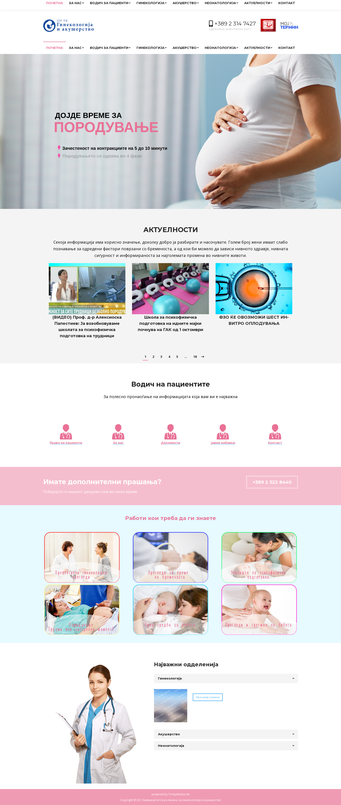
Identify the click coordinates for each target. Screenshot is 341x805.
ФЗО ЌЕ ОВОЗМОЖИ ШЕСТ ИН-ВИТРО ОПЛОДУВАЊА (254, 320)
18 (195, 356)
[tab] (226, 678)
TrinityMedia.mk (179, 794)
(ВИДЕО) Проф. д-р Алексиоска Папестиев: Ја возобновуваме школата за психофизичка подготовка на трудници (87, 326)
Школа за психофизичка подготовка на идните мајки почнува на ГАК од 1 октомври (170, 323)
